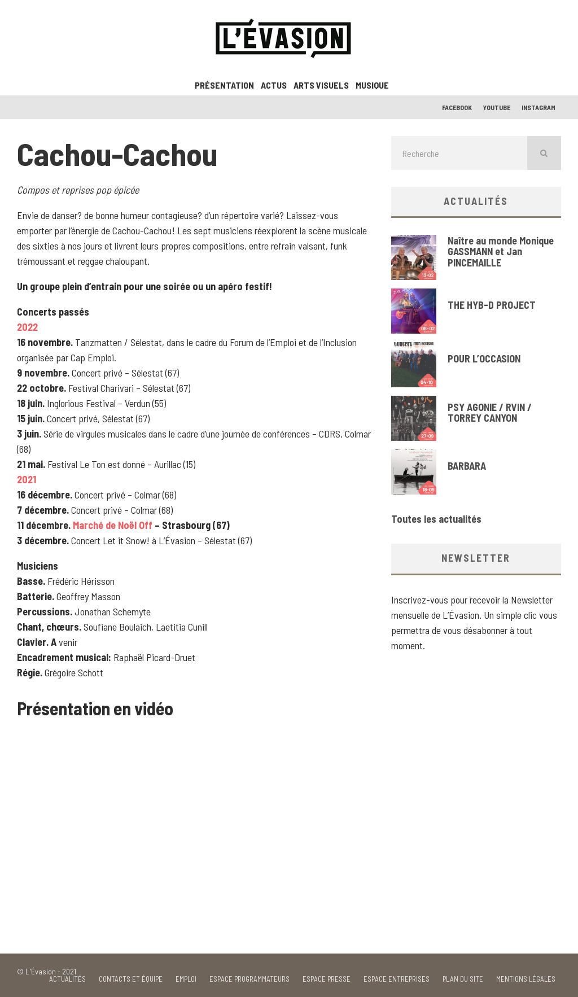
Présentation (224, 85)
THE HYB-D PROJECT (492, 305)
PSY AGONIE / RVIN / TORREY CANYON (490, 413)
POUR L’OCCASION (484, 358)
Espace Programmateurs (249, 979)
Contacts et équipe (131, 979)
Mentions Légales (525, 979)
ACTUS (274, 85)
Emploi (186, 979)
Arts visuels (321, 85)
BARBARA (467, 466)
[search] (544, 153)
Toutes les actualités (436, 519)
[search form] (459, 153)
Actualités (67, 979)
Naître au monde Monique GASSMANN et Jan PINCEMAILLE (501, 251)
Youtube (496, 107)
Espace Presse (327, 979)
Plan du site (463, 979)
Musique (372, 85)
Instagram (538, 107)
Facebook (457, 107)
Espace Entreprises (397, 979)
